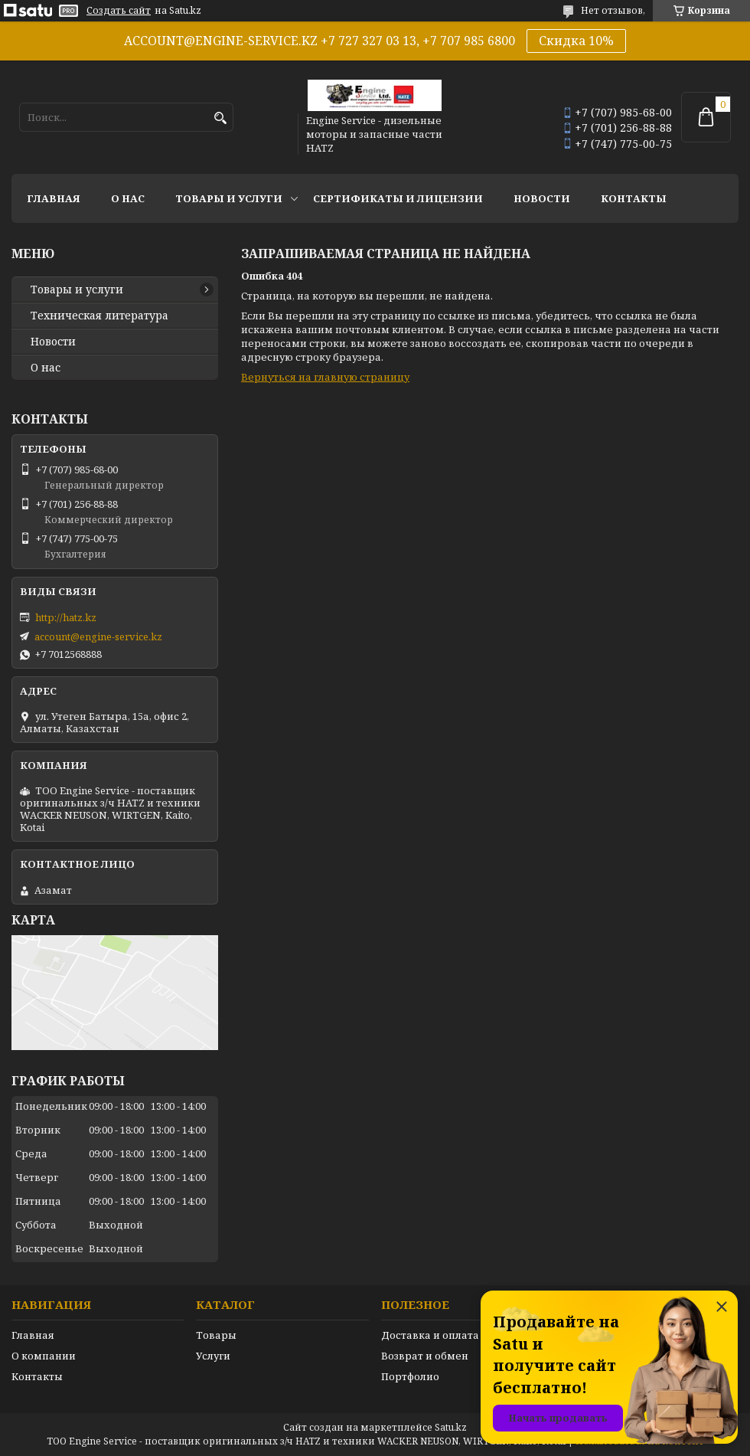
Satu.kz (451, 1427)
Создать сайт (118, 10)
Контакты (634, 198)
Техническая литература (99, 315)
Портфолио (410, 1376)
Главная (53, 198)
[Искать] (220, 118)
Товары (216, 1335)
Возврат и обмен (424, 1356)
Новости (542, 198)
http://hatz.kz (65, 617)
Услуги (213, 1356)
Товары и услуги (228, 198)
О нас (128, 198)
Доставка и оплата (430, 1335)
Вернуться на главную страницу (325, 377)
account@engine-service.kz (98, 636)
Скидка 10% (576, 40)
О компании (43, 1356)
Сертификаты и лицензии (398, 198)
